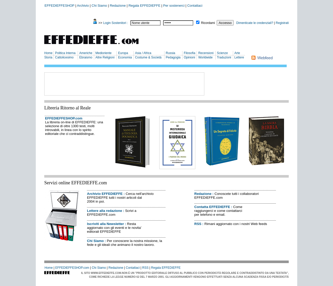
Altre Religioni (105, 57)
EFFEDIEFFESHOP (59, 5)
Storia (48, 57)
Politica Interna (65, 53)
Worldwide (205, 57)
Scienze (222, 53)
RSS (197, 224)
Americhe (85, 53)
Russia (170, 53)
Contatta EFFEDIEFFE (212, 207)
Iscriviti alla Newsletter (105, 224)
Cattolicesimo (64, 57)
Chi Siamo (99, 5)
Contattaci (195, 5)
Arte (237, 53)
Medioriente (103, 53)
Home (48, 53)
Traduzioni (224, 57)
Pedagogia (173, 57)
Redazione (118, 5)
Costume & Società (148, 57)
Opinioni (189, 57)
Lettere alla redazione (104, 211)
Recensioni (205, 53)
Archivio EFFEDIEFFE (104, 194)
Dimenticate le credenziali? (254, 23)
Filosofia (189, 53)
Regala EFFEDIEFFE (144, 5)
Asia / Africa (143, 53)
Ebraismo (85, 57)
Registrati (282, 23)
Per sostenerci (174, 5)
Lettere (239, 57)
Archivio (83, 5)
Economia (125, 57)
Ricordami (208, 23)
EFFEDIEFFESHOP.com (63, 118)
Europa (123, 53)
